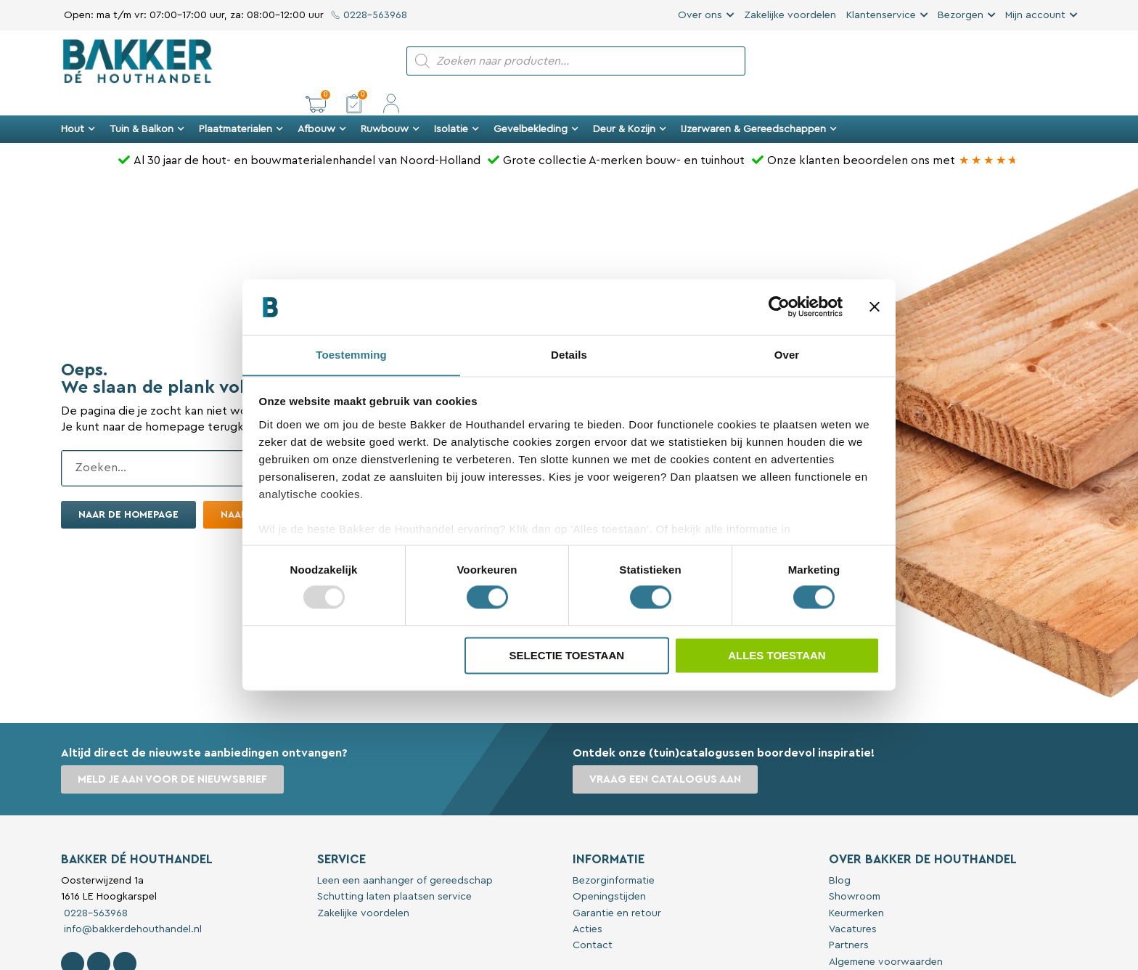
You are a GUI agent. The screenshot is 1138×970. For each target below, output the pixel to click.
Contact (593, 921)
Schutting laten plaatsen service (394, 872)
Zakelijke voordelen (790, 15)
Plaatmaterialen (241, 104)
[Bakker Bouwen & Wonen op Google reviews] (989, 136)
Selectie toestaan (566, 656)
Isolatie (456, 104)
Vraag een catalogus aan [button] (666, 754)
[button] (993, 61)
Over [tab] (787, 355)
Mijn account (1035, 15)
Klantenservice (881, 15)
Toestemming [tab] (351, 355)
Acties (587, 905)
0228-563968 (369, 15)
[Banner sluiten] (874, 306)
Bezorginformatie (614, 856)
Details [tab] (569, 355)
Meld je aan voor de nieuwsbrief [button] (173, 754)
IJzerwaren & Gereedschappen (759, 104)
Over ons (700, 15)
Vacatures (853, 905)
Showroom (854, 872)
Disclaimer (853, 953)
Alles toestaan (776, 656)
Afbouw (322, 104)
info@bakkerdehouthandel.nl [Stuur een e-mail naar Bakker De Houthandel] (131, 905)
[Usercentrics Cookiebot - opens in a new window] (779, 306)
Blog (840, 856)
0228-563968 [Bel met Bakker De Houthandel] (94, 889)
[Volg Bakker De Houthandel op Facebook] (72, 938)
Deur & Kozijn (629, 104)
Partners (849, 921)
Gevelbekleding (536, 104)
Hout (78, 104)
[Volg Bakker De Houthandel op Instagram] (98, 938)
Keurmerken (856, 889)
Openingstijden (609, 872)
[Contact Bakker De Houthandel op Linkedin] (124, 938)
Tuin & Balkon (147, 104)
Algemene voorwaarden (886, 937)
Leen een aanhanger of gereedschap (405, 856)
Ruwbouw (390, 104)
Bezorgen (960, 15)
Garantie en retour (617, 889)
